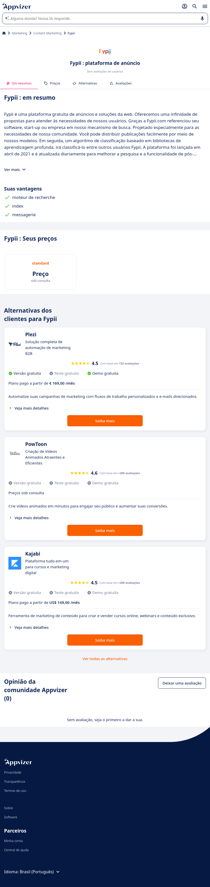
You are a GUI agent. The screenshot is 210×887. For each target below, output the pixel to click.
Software (10, 817)
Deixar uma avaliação (182, 683)
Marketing (19, 33)
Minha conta (13, 840)
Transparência (14, 781)
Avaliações (120, 83)
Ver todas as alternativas (105, 658)
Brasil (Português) (40, 872)
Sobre (8, 808)
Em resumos (19, 83)
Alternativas (84, 83)
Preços (52, 83)
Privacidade (12, 772)
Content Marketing (47, 33)
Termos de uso (15, 790)
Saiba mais (105, 420)
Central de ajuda (16, 850)
